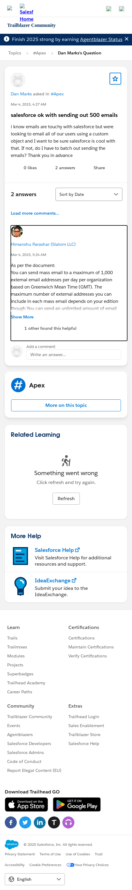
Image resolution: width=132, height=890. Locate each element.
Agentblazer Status (101, 39)
